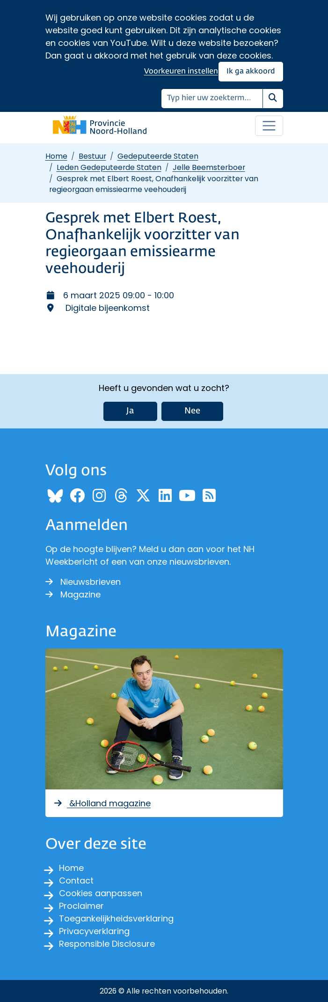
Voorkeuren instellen (181, 71)
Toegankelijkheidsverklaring (116, 918)
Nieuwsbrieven (83, 582)
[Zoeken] (212, 98)
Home (56, 156)
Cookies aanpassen (100, 893)
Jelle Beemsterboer (209, 167)
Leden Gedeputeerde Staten (109, 167)
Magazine (73, 594)
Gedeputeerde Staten (157, 156)
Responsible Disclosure (107, 944)
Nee (192, 411)
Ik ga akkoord (250, 71)
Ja (130, 411)
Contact (76, 880)
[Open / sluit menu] (269, 126)
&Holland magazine (102, 803)
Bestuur (92, 156)
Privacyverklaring (94, 931)
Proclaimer (81, 906)
